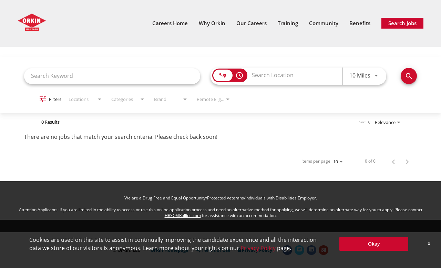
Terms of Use (213, 250)
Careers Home (170, 23)
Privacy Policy (255, 250)
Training (288, 23)
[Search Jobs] (409, 76)
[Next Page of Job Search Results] (407, 161)
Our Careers (251, 23)
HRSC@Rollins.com (183, 215)
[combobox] (112, 76)
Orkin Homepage (169, 250)
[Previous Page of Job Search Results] (393, 161)
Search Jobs (402, 23)
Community (323, 23)
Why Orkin (212, 23)
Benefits (359, 23)
